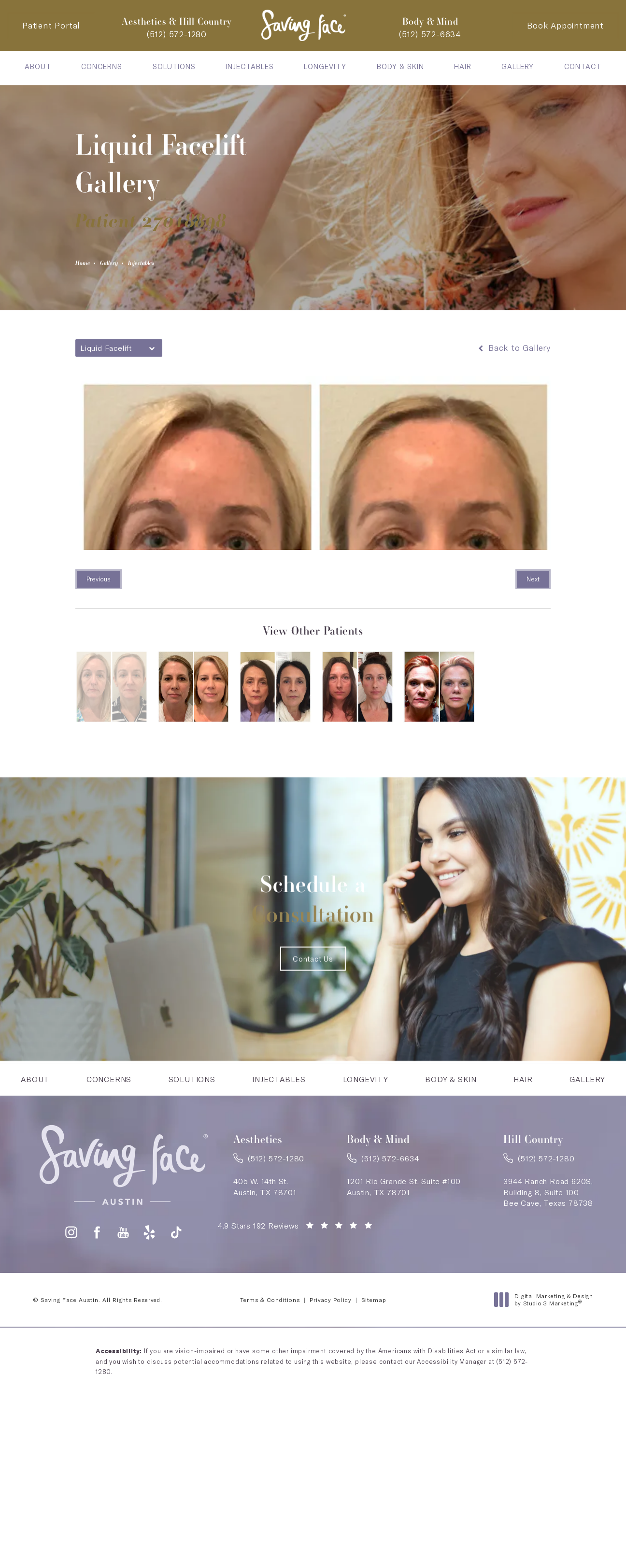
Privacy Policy (331, 1354)
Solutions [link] (174, 66)
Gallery (126, 265)
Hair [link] (462, 66)
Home (87, 265)
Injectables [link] (250, 66)
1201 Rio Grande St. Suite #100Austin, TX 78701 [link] (404, 1237)
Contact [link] (582, 66)
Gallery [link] (517, 66)
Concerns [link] (101, 66)
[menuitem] (38, 66)
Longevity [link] (325, 66)
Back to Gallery (513, 352)
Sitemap (373, 1354)
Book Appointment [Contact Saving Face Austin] (565, 25)
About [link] (38, 66)
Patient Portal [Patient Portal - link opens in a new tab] (51, 25)
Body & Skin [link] (400, 66)
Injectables (174, 265)
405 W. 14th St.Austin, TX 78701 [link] (265, 1237)
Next (533, 584)
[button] (71, 1286)
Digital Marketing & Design (546, 1353)
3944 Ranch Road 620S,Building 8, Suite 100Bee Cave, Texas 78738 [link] (548, 1243)
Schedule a (313, 908)
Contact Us (312, 994)
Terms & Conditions (270, 1354)
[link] (177, 34)
